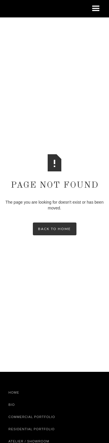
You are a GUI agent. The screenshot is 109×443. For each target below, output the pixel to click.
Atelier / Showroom (28, 441)
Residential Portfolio (31, 429)
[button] (96, 8)
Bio (11, 404)
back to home (54, 229)
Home (13, 392)
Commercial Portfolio (31, 417)
